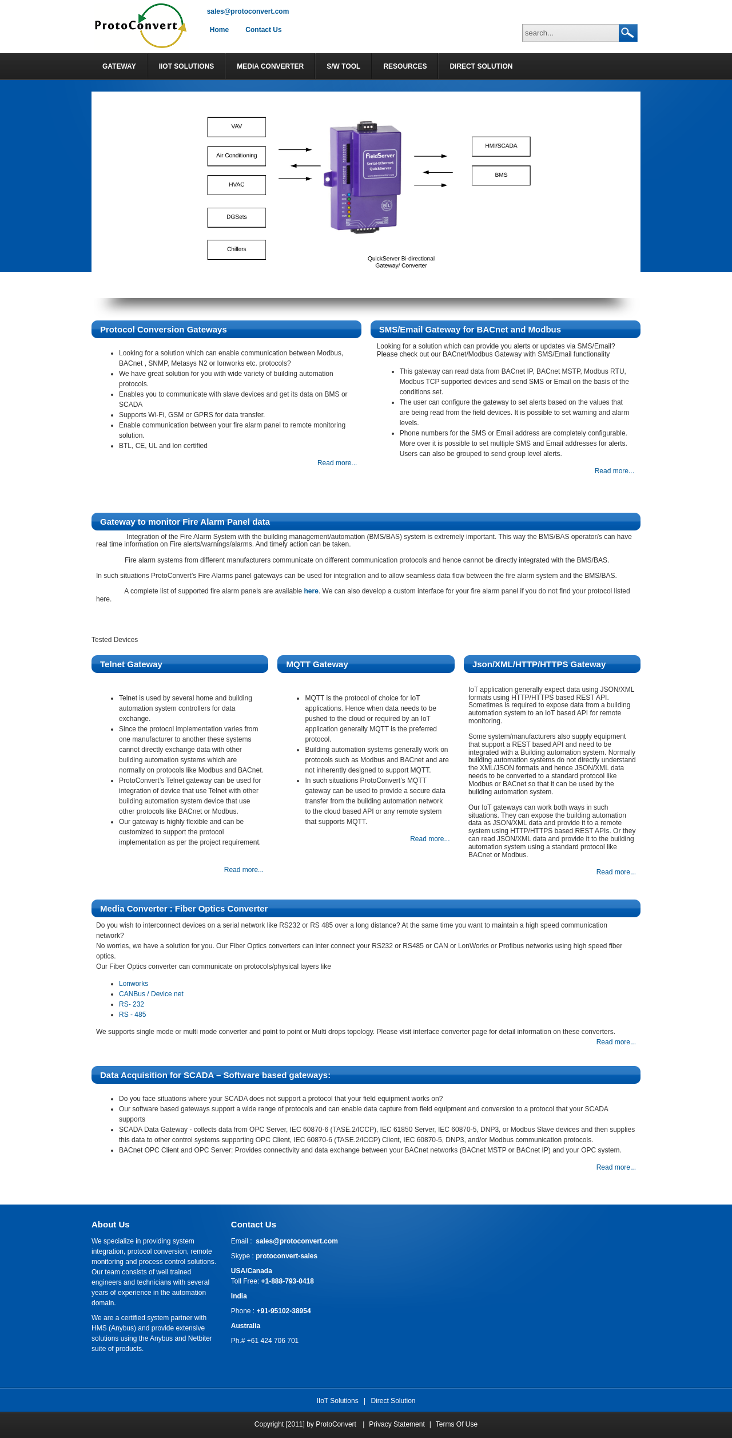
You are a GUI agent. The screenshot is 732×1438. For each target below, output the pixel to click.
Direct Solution (393, 1401)
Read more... (337, 463)
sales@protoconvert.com (248, 11)
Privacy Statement (396, 1424)
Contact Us (263, 30)
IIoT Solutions (338, 1401)
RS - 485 (132, 1015)
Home (219, 30)
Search (628, 33)
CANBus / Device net (151, 994)
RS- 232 (131, 1004)
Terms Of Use (457, 1424)
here (311, 591)
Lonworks (133, 984)
